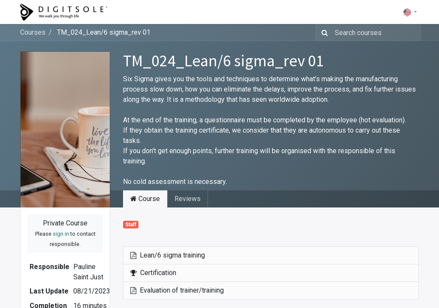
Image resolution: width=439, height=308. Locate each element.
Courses (32, 32)
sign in (61, 234)
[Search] (323, 32)
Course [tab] (145, 199)
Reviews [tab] (187, 199)
